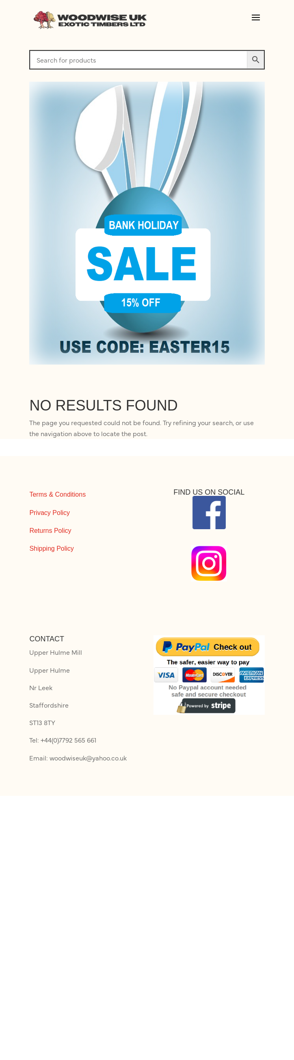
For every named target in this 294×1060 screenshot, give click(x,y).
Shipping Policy (51, 548)
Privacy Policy (49, 512)
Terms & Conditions (57, 494)
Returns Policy (50, 530)
